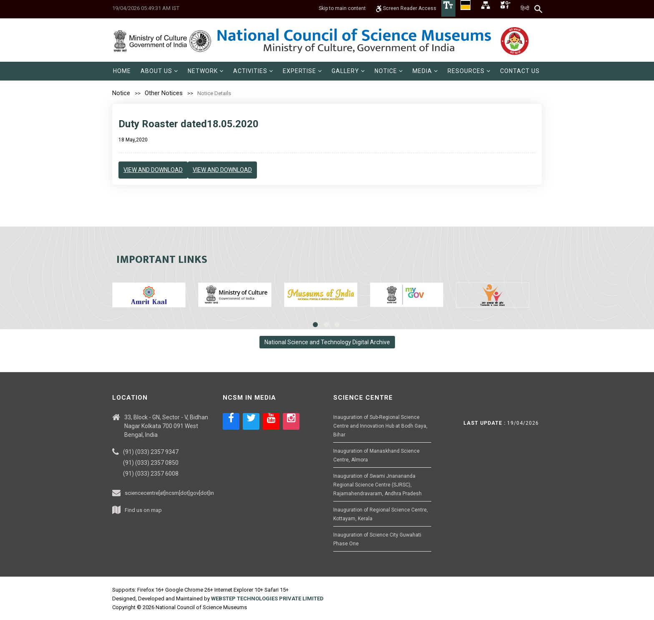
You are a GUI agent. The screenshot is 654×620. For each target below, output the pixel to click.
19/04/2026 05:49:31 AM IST (145, 8)
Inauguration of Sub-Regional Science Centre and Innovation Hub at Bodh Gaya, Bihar (380, 426)
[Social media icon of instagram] (291, 421)
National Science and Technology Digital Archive (327, 342)
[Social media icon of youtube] (271, 421)
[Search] (538, 9)
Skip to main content (342, 8)
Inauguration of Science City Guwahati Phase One (377, 539)
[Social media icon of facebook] (231, 421)
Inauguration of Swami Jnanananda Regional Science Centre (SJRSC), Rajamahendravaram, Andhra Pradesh (377, 485)
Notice (121, 93)
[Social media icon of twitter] (251, 421)
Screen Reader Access (406, 8)
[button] (159, 71)
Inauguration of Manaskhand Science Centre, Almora (376, 455)
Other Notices (164, 93)
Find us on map (143, 510)
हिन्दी (525, 8)
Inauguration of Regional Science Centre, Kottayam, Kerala (380, 514)
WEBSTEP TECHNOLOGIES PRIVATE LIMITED (267, 598)
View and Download (153, 169)
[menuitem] (122, 71)
